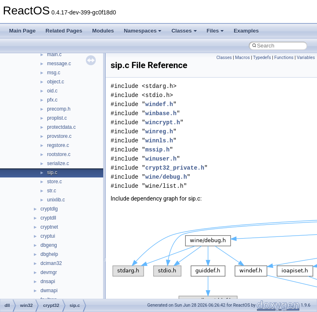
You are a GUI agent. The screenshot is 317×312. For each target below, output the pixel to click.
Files (215, 31)
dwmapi (48, 290)
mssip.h (157, 150)
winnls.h (159, 140)
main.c (54, 54)
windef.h (159, 104)
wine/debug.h (166, 177)
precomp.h (59, 109)
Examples (246, 31)
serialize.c (58, 163)
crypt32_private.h (174, 168)
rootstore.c (59, 154)
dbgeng (48, 245)
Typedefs (262, 57)
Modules (103, 31)
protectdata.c (61, 127)
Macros (242, 57)
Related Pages (63, 31)
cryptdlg (49, 209)
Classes (183, 31)
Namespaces (143, 31)
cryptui (47, 236)
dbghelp (49, 254)
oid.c (52, 91)
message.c (59, 63)
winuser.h (161, 159)
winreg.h (159, 131)
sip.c (52, 172)
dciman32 (51, 263)
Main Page (22, 31)
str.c (51, 191)
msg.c (53, 73)
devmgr (48, 272)
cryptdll (48, 218)
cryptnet (49, 227)
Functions (283, 57)
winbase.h (161, 113)
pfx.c (52, 100)
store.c (54, 181)
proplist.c (57, 118)
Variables (306, 57)
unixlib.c (56, 200)
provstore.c (59, 136)
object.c (55, 82)
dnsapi (47, 281)
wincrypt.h (162, 122)
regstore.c (58, 145)
